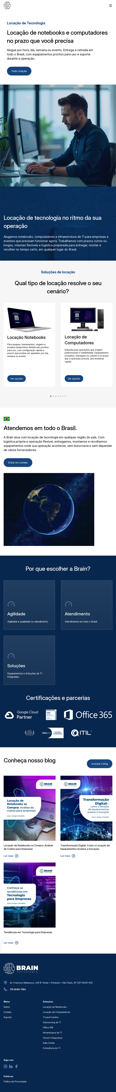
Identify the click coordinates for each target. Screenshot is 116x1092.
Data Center (49, 1043)
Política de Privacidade (15, 1081)
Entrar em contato (18, 462)
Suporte (8, 1017)
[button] (50, 396)
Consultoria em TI (51, 1048)
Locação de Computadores (56, 1012)
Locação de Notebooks (55, 1007)
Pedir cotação (19, 71)
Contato (7, 1012)
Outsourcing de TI (52, 1022)
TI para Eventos (51, 1017)
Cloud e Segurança (52, 1037)
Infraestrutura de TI (52, 1032)
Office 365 (48, 1027)
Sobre (7, 1007)
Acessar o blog (99, 763)
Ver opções (16, 378)
